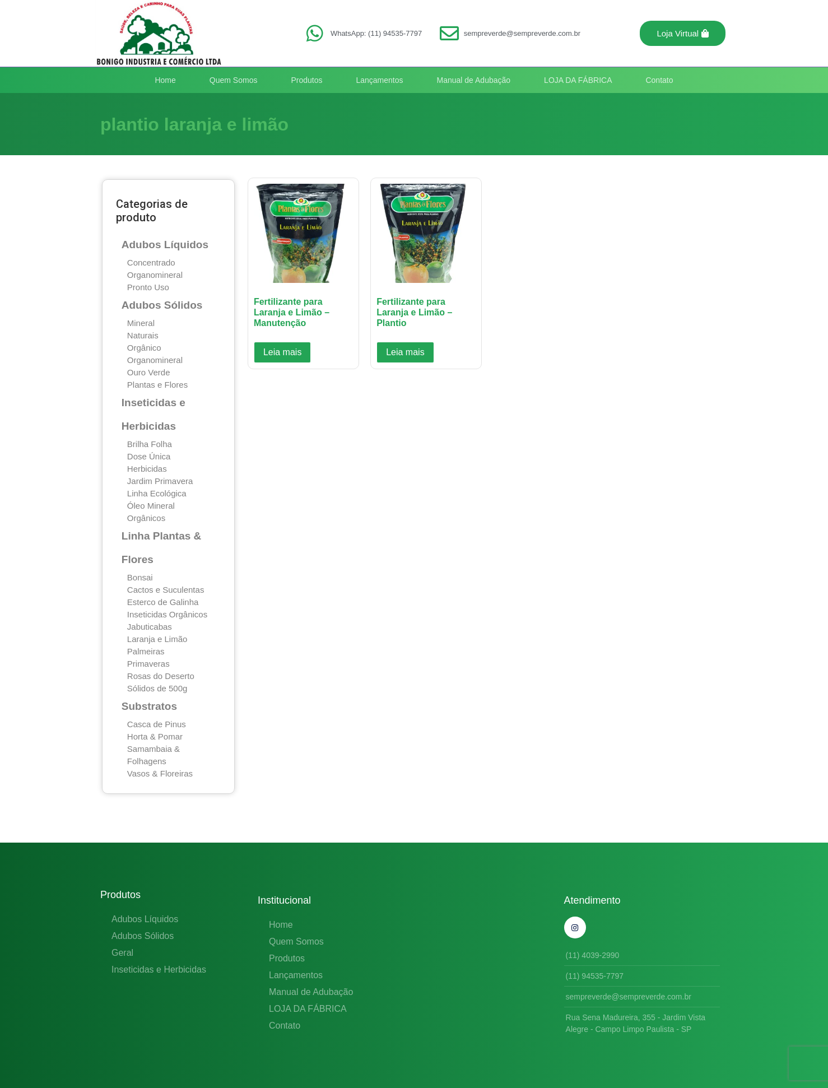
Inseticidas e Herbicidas (158, 969)
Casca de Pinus (156, 724)
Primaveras (148, 663)
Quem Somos (234, 80)
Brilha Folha (149, 444)
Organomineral (155, 275)
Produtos (306, 80)
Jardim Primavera (160, 481)
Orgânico (144, 347)
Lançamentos (379, 80)
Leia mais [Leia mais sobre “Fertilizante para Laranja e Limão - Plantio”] (405, 352)
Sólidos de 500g (157, 688)
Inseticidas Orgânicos (167, 614)
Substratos (149, 706)
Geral (122, 952)
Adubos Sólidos (162, 305)
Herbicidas (147, 468)
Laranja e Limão (157, 639)
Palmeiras (146, 651)
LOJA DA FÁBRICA (578, 80)
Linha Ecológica (157, 493)
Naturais (143, 335)
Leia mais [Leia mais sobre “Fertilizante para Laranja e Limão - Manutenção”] (282, 352)
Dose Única (149, 456)
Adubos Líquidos (165, 244)
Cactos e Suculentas (165, 589)
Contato (659, 80)
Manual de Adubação (474, 80)
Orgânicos (146, 518)
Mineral (141, 323)
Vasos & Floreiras (160, 773)
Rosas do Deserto (160, 676)
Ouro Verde (148, 372)
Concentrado (151, 262)
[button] (682, 33)
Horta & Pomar (155, 736)
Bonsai (140, 577)
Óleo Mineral (151, 505)
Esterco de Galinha (163, 602)
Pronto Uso (148, 287)
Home (165, 80)
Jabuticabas (149, 626)
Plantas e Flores (157, 384)
